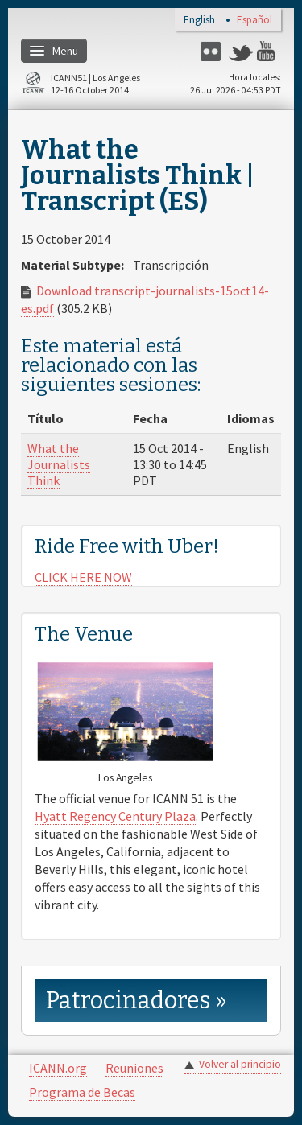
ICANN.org (58, 1068)
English (199, 20)
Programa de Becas (82, 1092)
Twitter (241, 51)
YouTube (269, 51)
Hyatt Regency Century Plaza (115, 816)
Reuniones (134, 1068)
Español (254, 20)
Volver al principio (240, 1064)
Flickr (213, 51)
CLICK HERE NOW (83, 577)
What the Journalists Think (58, 464)
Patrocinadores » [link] (136, 1001)
